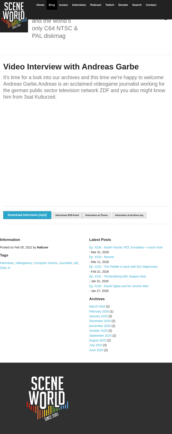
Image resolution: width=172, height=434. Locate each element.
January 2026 (98, 316)
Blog (52, 4)
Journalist (65, 263)
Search (137, 4)
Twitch (109, 4)
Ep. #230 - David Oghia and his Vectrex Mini (119, 286)
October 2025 (98, 330)
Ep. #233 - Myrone (101, 257)
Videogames (23, 263)
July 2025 (95, 345)
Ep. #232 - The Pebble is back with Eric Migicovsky (123, 266)
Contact (151, 4)
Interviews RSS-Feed (67, 215)
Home (40, 4)
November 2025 (100, 326)
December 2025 (100, 321)
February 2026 (99, 311)
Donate (123, 4)
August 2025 (97, 340)
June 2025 (96, 350)
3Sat (3, 267)
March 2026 (97, 306)
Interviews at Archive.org (129, 215)
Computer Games (45, 263)
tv (9, 267)
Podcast (95, 4)
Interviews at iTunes (96, 215)
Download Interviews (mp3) (27, 215)
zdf (76, 263)
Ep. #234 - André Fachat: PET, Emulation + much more (126, 247)
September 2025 (100, 335)
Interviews (79, 4)
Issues (63, 4)
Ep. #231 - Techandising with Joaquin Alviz (117, 276)
